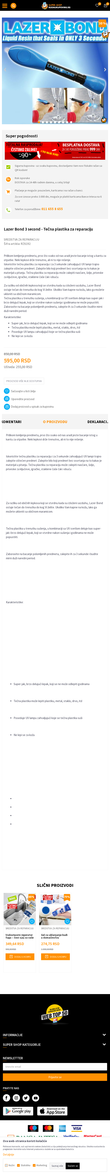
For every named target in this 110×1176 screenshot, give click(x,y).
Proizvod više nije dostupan (24, 381)
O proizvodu (55, 421)
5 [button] (55, 122)
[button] (13, 6)
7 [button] (63, 122)
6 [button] (59, 122)
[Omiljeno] (97, 3)
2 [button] (43, 122)
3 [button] (47, 122)
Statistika (25, 1165)
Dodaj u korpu (20, 956)
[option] (55, 71)
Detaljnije (8, 1154)
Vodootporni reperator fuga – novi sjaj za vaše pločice (20, 938)
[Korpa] (105, 9)
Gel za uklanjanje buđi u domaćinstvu (54, 936)
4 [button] (51, 122)
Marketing (41, 1165)
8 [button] (67, 122)
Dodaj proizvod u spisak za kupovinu (29, 406)
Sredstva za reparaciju (21, 239)
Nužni (12, 1165)
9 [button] (71, 122)
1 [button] (39, 122)
